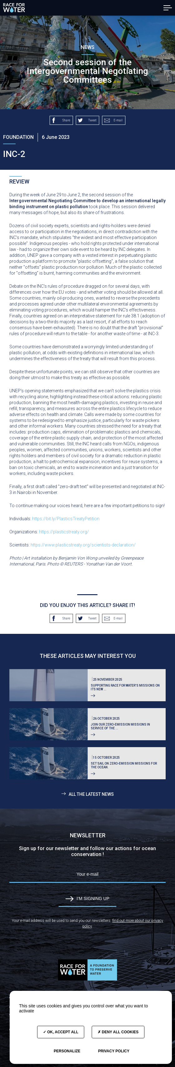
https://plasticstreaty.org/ (64, 531)
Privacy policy (113, 1051)
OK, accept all (60, 1032)
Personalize (67, 1051)
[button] (167, 7)
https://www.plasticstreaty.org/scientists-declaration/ (83, 544)
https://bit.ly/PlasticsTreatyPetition (66, 518)
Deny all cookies (118, 1032)
